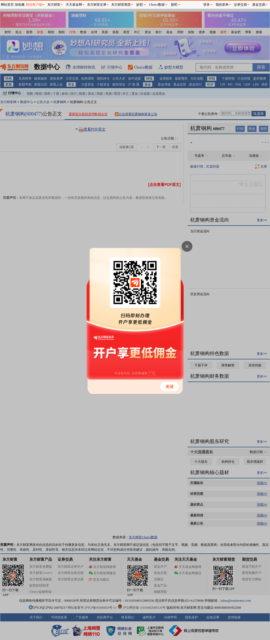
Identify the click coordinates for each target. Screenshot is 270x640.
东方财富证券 (96, 4)
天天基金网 (74, 4)
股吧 (174, 4)
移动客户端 (34, 4)
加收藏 (20, 4)
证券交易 (240, 4)
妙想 (139, 4)
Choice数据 (157, 4)
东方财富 (53, 4)
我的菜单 (222, 4)
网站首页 (7, 4)
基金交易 (258, 4)
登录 (206, 4)
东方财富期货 (121, 4)
